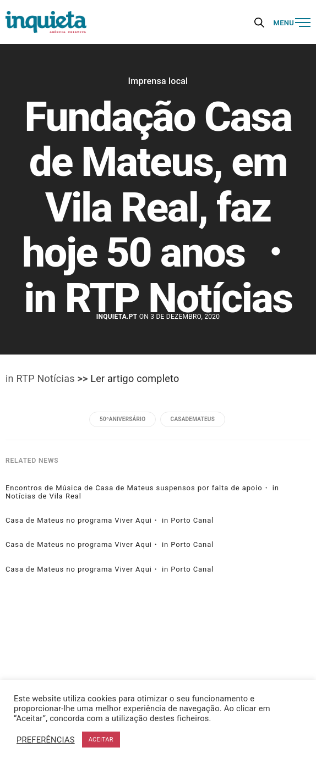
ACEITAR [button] (101, 739)
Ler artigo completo (134, 378)
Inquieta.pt (117, 316)
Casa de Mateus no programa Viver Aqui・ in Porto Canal (110, 520)
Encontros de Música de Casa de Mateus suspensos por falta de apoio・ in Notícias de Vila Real (142, 492)
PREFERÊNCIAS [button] (46, 740)
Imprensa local (158, 81)
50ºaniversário (122, 419)
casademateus (193, 419)
